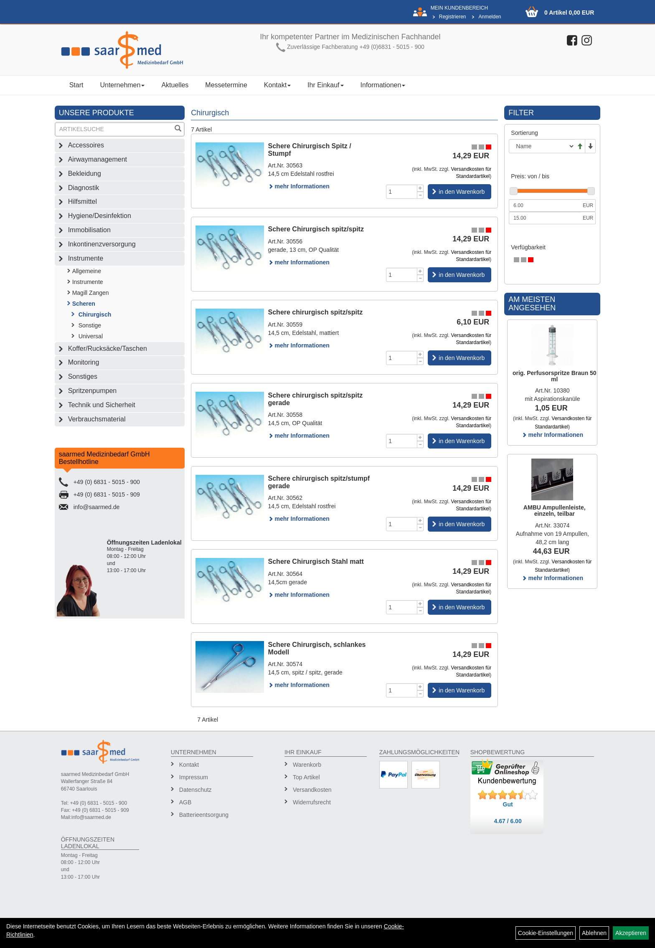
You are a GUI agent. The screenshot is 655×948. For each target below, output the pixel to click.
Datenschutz (195, 789)
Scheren (83, 303)
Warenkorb (307, 764)
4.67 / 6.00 (508, 821)
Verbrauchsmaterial (97, 419)
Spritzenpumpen (92, 390)
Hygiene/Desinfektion (99, 215)
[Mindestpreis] (545, 205)
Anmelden (489, 17)
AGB (185, 802)
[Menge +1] (420, 188)
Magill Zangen (90, 292)
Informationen (383, 85)
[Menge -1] (420, 195)
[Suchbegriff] (114, 129)
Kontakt (277, 85)
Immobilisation (89, 229)
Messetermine (226, 85)
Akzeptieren (630, 933)
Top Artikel (306, 777)
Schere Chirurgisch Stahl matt (316, 561)
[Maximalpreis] (545, 218)
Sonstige (90, 325)
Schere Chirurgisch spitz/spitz (316, 229)
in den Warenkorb (462, 191)
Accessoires (86, 145)
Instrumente (85, 258)
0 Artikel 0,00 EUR (569, 12)
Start (76, 85)
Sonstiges (82, 376)
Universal (91, 336)
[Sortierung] (542, 146)
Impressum (193, 777)
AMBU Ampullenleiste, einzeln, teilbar (554, 510)
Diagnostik (83, 187)
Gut (508, 804)
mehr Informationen (299, 186)
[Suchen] (178, 129)
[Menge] (401, 192)
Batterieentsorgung (203, 814)
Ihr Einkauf (325, 85)
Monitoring (83, 362)
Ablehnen (594, 933)
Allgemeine (86, 271)
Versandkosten (312, 789)
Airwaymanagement (97, 159)
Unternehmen (122, 85)
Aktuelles (174, 85)
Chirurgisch (95, 314)
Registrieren (452, 17)
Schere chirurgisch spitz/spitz (315, 312)
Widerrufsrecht (312, 802)
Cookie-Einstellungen (545, 933)
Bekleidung (84, 173)
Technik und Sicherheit (101, 404)
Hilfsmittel (82, 201)
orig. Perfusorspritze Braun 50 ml (555, 376)
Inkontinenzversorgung (102, 244)
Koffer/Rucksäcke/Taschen (107, 348)
